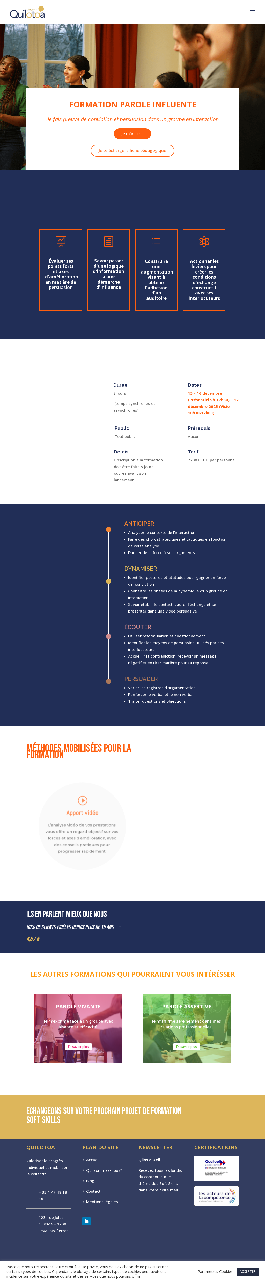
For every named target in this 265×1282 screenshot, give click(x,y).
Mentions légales (102, 1204)
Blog (90, 1183)
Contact (93, 1193)
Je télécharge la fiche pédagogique (132, 147)
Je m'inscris (132, 131)
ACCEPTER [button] (247, 1271)
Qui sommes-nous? (104, 1172)
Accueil (93, 1162)
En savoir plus (78, 1049)
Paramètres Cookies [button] (215, 1271)
